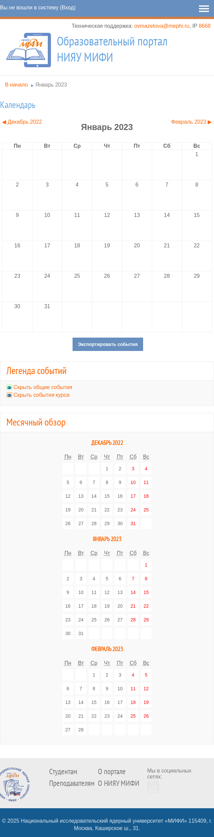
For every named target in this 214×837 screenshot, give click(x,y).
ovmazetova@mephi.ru (161, 26)
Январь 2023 (51, 85)
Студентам (63, 771)
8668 (205, 26)
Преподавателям (72, 783)
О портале (112, 771)
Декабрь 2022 (107, 443)
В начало (16, 85)
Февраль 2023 (107, 649)
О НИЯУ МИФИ (118, 783)
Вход (68, 7)
